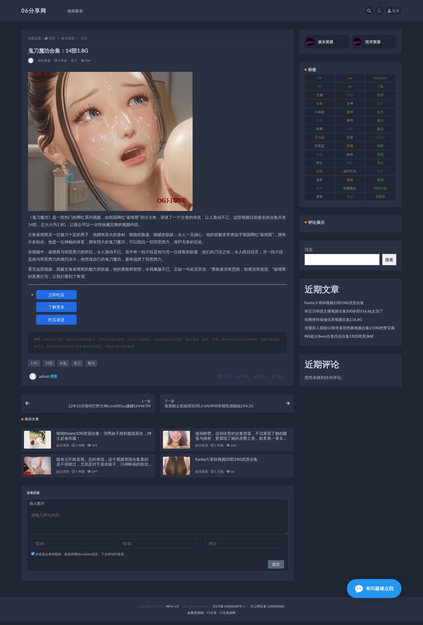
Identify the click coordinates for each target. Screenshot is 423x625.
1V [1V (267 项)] (319, 78)
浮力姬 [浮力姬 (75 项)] (319, 137)
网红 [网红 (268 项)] (350, 163)
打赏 (224, 376)
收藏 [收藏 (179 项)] (319, 129)
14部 (49, 363)
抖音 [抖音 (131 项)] (319, 120)
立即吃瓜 (56, 294)
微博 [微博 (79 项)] (350, 112)
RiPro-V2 (172, 610)
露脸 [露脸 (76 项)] (319, 196)
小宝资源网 (227, 616)
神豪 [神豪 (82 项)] (380, 146)
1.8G (34, 363)
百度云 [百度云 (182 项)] (380, 137)
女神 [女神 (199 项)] (350, 103)
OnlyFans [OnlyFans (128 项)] (380, 78)
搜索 (309, 249)
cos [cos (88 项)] (349, 78)
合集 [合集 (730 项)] (319, 103)
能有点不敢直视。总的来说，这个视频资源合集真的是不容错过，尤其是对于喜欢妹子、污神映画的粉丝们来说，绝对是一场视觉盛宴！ (102, 467)
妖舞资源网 (195, 616)
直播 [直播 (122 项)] (350, 146)
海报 (261, 376)
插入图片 (37, 507)
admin (43, 376)
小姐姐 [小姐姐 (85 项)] (319, 112)
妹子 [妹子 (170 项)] (380, 103)
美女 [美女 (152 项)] (380, 163)
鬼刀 (77, 363)
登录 (394, 10)
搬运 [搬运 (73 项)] (380, 120)
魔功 (91, 363)
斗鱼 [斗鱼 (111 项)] (350, 129)
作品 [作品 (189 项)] (350, 95)
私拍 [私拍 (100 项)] (319, 154)
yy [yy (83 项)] (350, 86)
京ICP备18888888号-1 (228, 610)
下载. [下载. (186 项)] (380, 86)
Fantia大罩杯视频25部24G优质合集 (226, 462)
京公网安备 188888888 (267, 610)
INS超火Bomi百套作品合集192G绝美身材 (339, 336)
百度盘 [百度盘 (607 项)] (319, 146)
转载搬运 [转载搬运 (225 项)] (349, 188)
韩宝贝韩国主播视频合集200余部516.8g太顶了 (344, 311)
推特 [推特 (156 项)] (350, 120)
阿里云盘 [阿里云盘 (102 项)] (380, 188)
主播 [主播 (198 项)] (319, 95)
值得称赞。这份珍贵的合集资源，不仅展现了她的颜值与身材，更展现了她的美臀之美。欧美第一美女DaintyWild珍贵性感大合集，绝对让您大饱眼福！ (241, 441)
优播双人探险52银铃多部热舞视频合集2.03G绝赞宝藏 (350, 327)
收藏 (242, 376)
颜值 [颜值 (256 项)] (350, 196)
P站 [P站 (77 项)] (319, 86)
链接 (278, 376)
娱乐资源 (68, 38)
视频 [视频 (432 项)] (350, 180)
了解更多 (56, 306)
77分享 (211, 616)
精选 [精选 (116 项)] (380, 154)
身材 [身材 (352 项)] (319, 188)
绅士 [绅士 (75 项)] (319, 163)
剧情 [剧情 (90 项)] (380, 95)
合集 (63, 363)
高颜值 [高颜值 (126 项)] (380, 196)
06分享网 (33, 10)
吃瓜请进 (56, 319)
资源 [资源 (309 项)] (380, 180)
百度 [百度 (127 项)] (350, 137)
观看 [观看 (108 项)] (319, 180)
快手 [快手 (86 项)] (380, 112)
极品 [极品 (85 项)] (380, 129)
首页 (52, 38)
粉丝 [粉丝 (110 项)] (350, 154)
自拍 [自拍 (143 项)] (319, 171)
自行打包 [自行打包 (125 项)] (349, 171)
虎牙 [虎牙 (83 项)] (380, 171)
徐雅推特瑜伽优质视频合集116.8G (333, 319)
